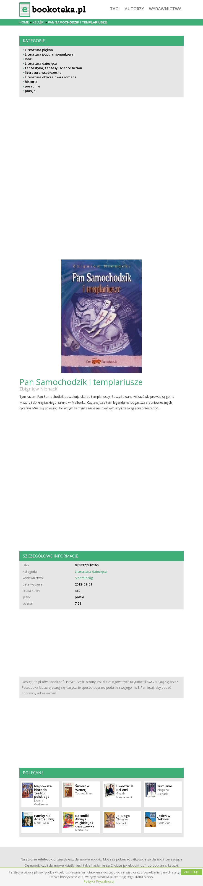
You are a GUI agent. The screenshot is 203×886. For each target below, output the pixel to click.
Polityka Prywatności (98, 881)
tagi (115, 8)
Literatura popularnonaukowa (49, 54)
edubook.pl (47, 859)
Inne (28, 59)
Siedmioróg (84, 578)
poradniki (32, 86)
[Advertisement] (101, 146)
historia (31, 82)
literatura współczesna (43, 72)
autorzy (134, 8)
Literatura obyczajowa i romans (50, 77)
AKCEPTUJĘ (191, 872)
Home (24, 22)
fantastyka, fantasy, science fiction (53, 68)
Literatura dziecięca (41, 63)
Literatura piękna (39, 50)
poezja (30, 91)
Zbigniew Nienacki (38, 389)
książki (38, 22)
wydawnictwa (165, 8)
